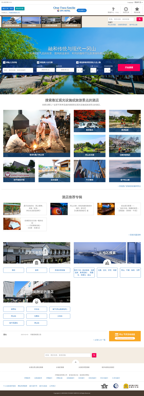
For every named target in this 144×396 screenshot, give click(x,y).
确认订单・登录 (8, 8)
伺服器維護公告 (31, 334)
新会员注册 (19, 8)
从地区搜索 (60, 367)
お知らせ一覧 (100, 340)
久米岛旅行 (116, 378)
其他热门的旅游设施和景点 (130, 186)
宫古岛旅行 (104, 378)
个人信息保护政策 (9, 386)
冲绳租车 (27, 378)
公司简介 (52, 386)
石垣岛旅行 (92, 378)
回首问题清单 (135, 235)
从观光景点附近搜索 (36, 367)
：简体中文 (135, 2)
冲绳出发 (59, 378)
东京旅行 (81, 378)
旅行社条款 (43, 386)
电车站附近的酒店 (108, 367)
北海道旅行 (70, 378)
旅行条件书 (33, 386)
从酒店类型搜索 (84, 367)
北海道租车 (38, 378)
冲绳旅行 (49, 378)
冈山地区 (81, 10)
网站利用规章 (22, 386)
